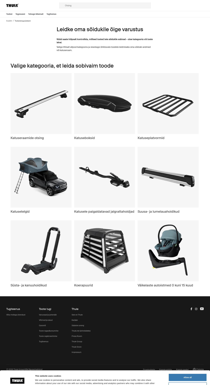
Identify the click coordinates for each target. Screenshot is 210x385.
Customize (187, 372)
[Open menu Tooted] (11, 14)
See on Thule (77, 315)
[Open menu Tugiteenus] (53, 14)
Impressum (76, 352)
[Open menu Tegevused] (22, 14)
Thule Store (76, 347)
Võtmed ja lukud (45, 320)
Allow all (188, 363)
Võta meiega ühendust (15, 315)
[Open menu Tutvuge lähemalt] (37, 14)
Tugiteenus (43, 341)
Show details (41, 380)
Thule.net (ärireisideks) (81, 331)
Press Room (77, 336)
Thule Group (77, 341)
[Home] (32, 5)
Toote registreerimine (48, 336)
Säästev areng (78, 325)
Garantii (42, 325)
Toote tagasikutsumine (48, 331)
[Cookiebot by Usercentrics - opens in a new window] (17, 380)
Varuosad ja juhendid (48, 315)
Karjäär (75, 320)
